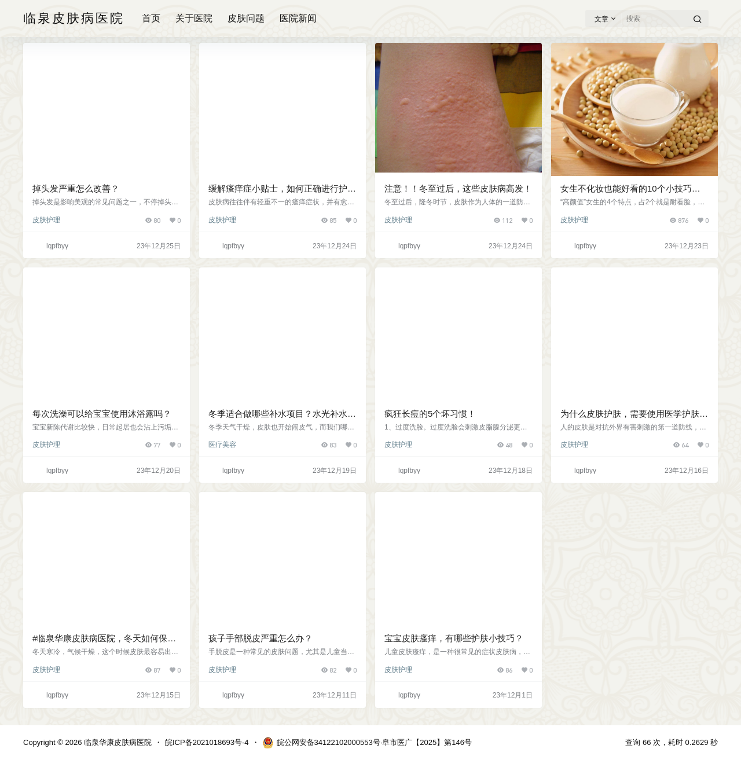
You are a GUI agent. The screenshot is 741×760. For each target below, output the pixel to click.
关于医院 (193, 18)
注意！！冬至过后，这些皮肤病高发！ (458, 188)
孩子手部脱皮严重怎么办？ (260, 638)
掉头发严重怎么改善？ (75, 188)
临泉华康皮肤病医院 (117, 742)
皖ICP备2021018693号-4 (207, 742)
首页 (151, 18)
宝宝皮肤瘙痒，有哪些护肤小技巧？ (453, 638)
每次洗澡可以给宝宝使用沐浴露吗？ (101, 413)
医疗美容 (222, 444)
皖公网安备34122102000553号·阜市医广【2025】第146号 (367, 742)
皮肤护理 (46, 220)
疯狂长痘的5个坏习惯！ (430, 413)
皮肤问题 (246, 18)
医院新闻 (298, 18)
